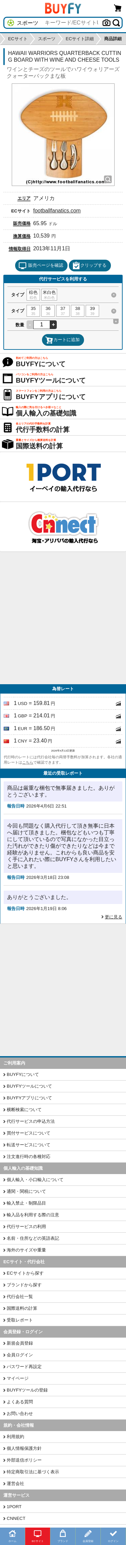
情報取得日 (20, 248)
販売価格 (22, 223)
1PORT (14, 1506)
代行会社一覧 (20, 1296)
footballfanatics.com (57, 210)
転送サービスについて (28, 1144)
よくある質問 (20, 1401)
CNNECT (16, 1518)
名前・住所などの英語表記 (33, 1238)
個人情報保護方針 (24, 1448)
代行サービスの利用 (26, 1226)
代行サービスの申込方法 (31, 1121)
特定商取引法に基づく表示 (33, 1471)
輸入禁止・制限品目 (26, 1203)
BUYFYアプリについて (29, 1097)
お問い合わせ (20, 1413)
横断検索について (24, 1109)
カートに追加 (62, 340)
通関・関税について (26, 1191)
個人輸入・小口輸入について (35, 1179)
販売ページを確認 (40, 266)
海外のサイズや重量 (26, 1249)
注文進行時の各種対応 (28, 1156)
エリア (24, 198)
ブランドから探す (24, 1284)
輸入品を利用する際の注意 (33, 1214)
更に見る (113, 916)
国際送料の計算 (22, 1308)
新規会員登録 (20, 1343)
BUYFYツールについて (29, 1086)
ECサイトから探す (25, 1273)
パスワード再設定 (24, 1366)
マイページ (18, 1378)
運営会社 (15, 1483)
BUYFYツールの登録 (27, 1390)
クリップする (89, 266)
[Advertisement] (63, 618)
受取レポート (20, 1320)
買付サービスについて (28, 1133)
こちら (27, 762)
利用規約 (15, 1436)
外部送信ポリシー (24, 1460)
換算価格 (22, 236)
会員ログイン (20, 1354)
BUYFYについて (23, 1074)
